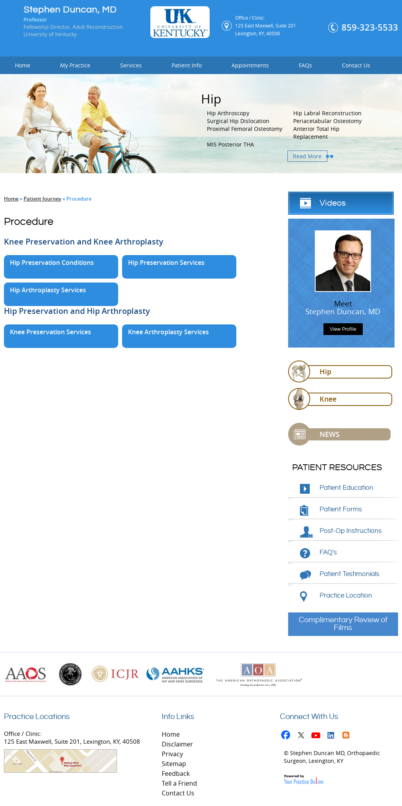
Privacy (172, 754)
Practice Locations (37, 717)
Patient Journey (42, 198)
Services (131, 65)
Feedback (176, 773)
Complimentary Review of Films (343, 624)
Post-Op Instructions (351, 530)
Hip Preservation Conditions (52, 262)
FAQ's (328, 552)
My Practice (75, 65)
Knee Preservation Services (50, 332)
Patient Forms (341, 509)
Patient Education (346, 487)
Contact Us (356, 65)
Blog (348, 736)
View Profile (343, 329)
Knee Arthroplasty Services (168, 332)
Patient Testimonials (349, 574)
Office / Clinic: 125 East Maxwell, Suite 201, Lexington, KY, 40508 (72, 751)
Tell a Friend (179, 783)
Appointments (250, 65)
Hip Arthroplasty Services (48, 290)
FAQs (305, 65)
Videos (333, 203)
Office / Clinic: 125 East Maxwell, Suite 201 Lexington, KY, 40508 (265, 25)
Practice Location (346, 595)
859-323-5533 (370, 27)
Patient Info (187, 65)
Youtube (318, 736)
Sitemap (174, 763)
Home (22, 65)
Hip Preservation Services (166, 262)
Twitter (303, 736)
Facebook (288, 736)
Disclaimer (177, 744)
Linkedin (333, 736)
